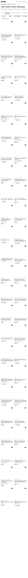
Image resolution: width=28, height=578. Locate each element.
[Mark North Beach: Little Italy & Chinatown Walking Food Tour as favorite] (25, 42)
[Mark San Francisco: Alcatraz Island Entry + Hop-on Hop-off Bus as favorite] (25, 286)
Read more (25, 9)
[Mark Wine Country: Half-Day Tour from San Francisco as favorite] (25, 246)
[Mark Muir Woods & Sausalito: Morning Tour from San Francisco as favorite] (12, 305)
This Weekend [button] (17, 16)
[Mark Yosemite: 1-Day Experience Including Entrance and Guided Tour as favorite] (12, 21)
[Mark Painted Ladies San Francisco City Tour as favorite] (25, 346)
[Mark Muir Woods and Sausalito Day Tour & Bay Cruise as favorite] (12, 83)
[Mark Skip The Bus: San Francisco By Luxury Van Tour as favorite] (25, 366)
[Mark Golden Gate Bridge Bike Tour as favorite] (12, 325)
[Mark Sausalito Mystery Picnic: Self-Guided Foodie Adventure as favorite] (25, 166)
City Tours (7, 12)
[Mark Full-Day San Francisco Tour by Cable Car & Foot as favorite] (25, 447)
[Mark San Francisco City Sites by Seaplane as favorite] (12, 63)
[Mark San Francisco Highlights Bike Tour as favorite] (25, 186)
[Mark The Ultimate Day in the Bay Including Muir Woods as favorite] (12, 387)
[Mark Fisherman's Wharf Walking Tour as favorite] (25, 103)
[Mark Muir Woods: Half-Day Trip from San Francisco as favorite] (12, 166)
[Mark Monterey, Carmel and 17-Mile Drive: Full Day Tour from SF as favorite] (12, 42)
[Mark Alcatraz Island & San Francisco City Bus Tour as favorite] (12, 266)
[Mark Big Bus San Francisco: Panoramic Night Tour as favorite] (25, 83)
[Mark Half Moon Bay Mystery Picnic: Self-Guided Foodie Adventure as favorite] (12, 346)
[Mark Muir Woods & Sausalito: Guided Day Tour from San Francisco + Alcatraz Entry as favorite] (25, 266)
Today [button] (10, 16)
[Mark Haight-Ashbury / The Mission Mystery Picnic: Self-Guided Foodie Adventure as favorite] (12, 366)
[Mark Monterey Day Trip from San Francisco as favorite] (25, 124)
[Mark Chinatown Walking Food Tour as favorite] (25, 21)
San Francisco (3, 4)
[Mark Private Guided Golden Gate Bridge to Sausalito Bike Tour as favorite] (12, 408)
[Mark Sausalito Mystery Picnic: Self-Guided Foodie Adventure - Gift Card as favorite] (12, 246)
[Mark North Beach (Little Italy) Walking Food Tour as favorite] (12, 205)
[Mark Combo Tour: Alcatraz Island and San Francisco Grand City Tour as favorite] (25, 387)
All (2, 12)
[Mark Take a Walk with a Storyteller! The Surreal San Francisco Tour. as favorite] (25, 467)
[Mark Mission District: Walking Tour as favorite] (12, 186)
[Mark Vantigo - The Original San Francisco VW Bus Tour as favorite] (25, 428)
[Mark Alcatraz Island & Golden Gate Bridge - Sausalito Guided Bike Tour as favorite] (25, 305)
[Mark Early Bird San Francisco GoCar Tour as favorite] (12, 488)
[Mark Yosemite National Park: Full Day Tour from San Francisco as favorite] (12, 428)
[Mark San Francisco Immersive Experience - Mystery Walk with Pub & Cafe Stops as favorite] (25, 325)
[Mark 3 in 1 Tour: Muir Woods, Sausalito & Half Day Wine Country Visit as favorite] (25, 408)
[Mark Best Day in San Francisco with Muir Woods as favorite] (25, 488)
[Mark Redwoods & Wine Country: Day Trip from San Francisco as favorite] (12, 286)
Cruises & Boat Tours (15, 12)
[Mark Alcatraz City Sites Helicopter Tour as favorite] (25, 63)
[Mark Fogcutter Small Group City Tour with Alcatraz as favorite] (25, 205)
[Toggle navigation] (26, 1)
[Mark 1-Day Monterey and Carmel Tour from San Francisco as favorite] (12, 124)
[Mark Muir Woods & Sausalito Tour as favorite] (12, 447)
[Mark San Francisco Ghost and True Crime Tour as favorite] (25, 145)
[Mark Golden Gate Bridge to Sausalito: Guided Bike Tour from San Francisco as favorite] (25, 226)
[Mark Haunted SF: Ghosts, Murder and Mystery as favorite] (12, 467)
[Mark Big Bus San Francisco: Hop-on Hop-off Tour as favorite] (12, 103)
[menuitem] (2, 12)
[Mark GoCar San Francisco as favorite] (12, 226)
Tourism (8, 4)
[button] (13, 4)
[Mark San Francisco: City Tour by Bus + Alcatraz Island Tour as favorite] (12, 145)
